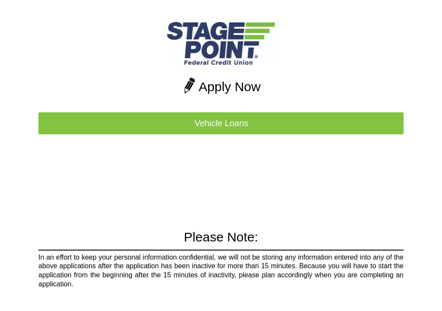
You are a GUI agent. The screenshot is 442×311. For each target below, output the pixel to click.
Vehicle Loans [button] (222, 123)
